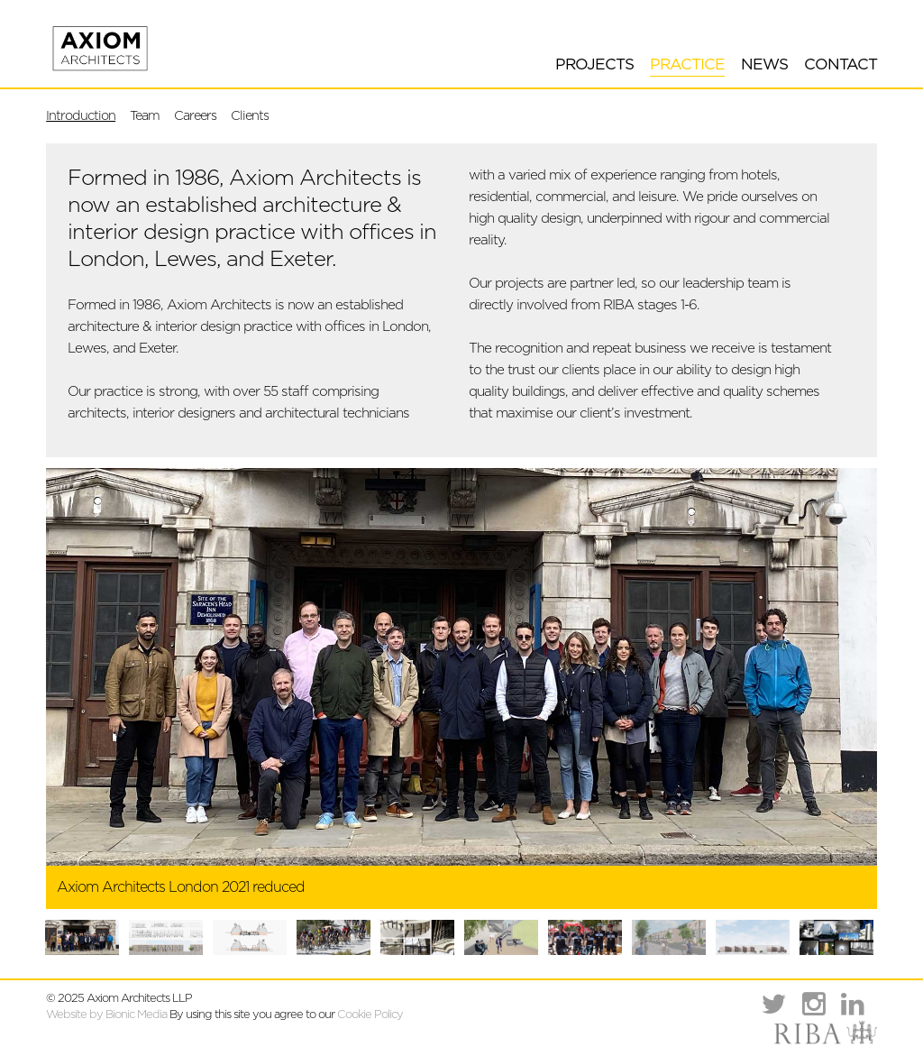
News (764, 64)
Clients (250, 116)
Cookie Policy (370, 1015)
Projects (594, 64)
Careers (195, 116)
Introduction (80, 116)
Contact (840, 64)
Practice (687, 64)
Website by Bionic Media (106, 1015)
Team (145, 116)
